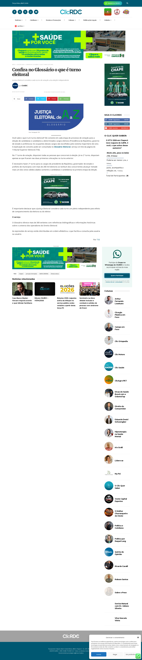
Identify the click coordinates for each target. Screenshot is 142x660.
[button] (138, 637)
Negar (115, 654)
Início (13, 64)
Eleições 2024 (20, 64)
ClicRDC (25, 86)
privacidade (119, 282)
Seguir (126, 124)
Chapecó (21, 273)
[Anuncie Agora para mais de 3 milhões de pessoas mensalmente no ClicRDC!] (113, 3)
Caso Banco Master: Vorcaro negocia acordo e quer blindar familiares (22, 300)
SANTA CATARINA (44, 273)
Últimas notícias (55, 273)
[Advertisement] (56, 328)
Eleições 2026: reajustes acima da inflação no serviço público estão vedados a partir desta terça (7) (66, 303)
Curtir (126, 119)
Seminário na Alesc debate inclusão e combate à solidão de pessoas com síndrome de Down (88, 303)
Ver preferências (131, 654)
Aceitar (98, 654)
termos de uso (110, 282)
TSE (98, 239)
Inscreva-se (124, 128)
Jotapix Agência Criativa (76, 653)
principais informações (31, 273)
